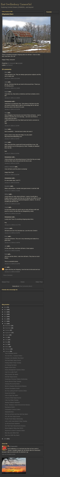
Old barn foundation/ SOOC (12, 388)
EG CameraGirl (13, 446)
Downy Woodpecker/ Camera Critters (15, 369)
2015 (5, 309)
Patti (6, 254)
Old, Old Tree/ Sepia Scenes (12, 416)
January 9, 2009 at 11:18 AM (12, 88)
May (6, 342)
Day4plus (7, 186)
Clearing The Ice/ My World (12, 383)
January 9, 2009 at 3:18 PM (12, 163)
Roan (6, 236)
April (6, 344)
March (7, 346)
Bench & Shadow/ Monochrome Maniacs (16, 386)
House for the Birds (10, 393)
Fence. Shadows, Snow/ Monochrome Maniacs (17, 404)
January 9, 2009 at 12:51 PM (12, 109)
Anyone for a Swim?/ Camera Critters (15, 430)
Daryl (6, 129)
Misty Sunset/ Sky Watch (11, 374)
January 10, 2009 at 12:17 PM (13, 225)
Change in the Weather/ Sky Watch (14, 358)
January (7, 351)
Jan (6, 246)
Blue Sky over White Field (12, 433)
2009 (5, 323)
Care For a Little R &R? (11, 372)
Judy (6, 82)
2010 (5, 321)
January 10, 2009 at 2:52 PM (12, 233)
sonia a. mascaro (9, 166)
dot (5, 267)
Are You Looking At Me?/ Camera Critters (16, 390)
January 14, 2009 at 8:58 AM (12, 271)
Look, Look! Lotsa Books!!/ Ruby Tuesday (16, 421)
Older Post (39, 282)
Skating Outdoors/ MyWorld (12, 402)
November (8, 328)
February (7, 349)
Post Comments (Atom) (26, 286)
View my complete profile (8, 454)
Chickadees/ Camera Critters (12, 409)
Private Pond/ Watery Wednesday (14, 419)
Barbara (7, 228)
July (6, 337)
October (7, 330)
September (8, 332)
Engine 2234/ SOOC (10, 367)
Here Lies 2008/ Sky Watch (12, 435)
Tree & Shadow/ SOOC (11, 353)
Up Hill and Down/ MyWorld (12, 423)
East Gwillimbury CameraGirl (16, 4)
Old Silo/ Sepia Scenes (11, 376)
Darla (6, 142)
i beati (6, 207)
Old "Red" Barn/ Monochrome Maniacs (15, 426)
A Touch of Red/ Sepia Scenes (13, 397)
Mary (6, 72)
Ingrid (6, 91)
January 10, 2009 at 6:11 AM (12, 203)
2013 (5, 314)
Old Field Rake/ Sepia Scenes (13, 360)
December (8, 325)
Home (22, 282)
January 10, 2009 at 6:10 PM (12, 263)
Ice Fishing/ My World (10, 365)
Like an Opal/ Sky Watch (11, 395)
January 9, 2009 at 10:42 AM (12, 78)
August (7, 335)
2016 (5, 307)
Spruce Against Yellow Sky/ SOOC (14, 428)
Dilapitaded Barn (9, 411)
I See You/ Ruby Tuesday (11, 400)
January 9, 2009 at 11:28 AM (12, 98)
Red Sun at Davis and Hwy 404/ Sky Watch (16, 414)
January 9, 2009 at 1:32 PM (12, 125)
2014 (5, 312)
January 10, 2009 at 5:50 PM (12, 250)
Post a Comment (7, 275)
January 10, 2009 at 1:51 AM (12, 190)
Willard (7, 194)
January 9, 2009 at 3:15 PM (12, 153)
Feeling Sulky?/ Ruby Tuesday (13, 362)
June (6, 339)
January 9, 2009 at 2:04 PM (12, 138)
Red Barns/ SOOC (10, 407)
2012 (5, 316)
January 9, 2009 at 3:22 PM (12, 174)
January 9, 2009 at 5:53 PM (12, 182)
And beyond (9, 65)
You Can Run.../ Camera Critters (13, 355)
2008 (5, 438)
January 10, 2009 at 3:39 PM (12, 242)
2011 (5, 319)
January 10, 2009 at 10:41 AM (12, 213)
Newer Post (5, 282)
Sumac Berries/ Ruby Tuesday (13, 381)
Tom (6, 112)
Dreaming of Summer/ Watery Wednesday (16, 379)
